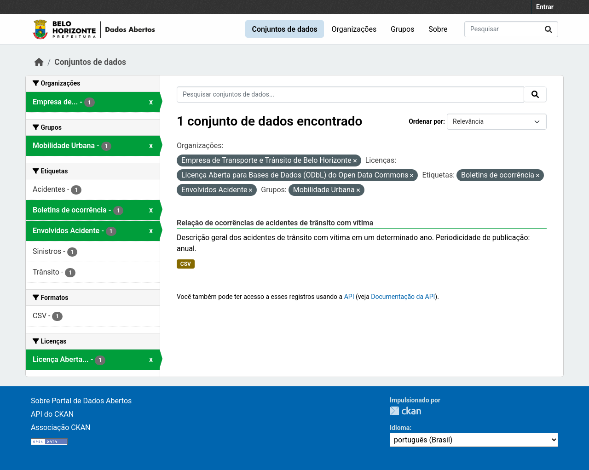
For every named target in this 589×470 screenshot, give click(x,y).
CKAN (405, 411)
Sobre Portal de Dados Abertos (81, 400)
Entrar (545, 7)
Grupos (403, 29)
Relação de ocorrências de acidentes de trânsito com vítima (275, 222)
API (349, 296)
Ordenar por (426, 121)
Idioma (400, 427)
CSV (185, 264)
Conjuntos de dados (284, 29)
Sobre (437, 29)
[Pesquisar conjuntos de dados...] (511, 29)
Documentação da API (403, 296)
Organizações (354, 29)
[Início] (39, 62)
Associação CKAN (61, 427)
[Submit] (548, 29)
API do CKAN (52, 414)
